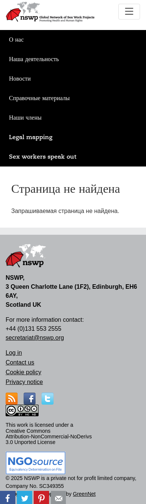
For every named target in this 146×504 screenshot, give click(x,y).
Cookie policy (23, 372)
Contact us (20, 362)
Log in (14, 353)
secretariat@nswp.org (35, 337)
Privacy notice (24, 382)
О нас (16, 40)
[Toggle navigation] (129, 12)
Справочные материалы (39, 98)
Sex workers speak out (42, 156)
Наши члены (25, 118)
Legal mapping (30, 137)
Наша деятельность (34, 59)
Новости (20, 78)
